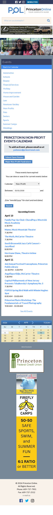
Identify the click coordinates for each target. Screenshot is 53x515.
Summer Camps (10, 124)
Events (7, 62)
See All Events (26, 311)
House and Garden (11, 96)
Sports (6, 120)
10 (41, 333)
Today (46, 322)
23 (34, 338)
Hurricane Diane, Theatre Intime (20, 253)
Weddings (7, 128)
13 (12, 335)
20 (12, 338)
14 (19, 335)
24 (41, 338)
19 (5, 338)
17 (41, 335)
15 (26, 335)
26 (5, 341)
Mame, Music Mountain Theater (20, 229)
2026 (5, 322)
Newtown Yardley (11, 104)
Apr (26, 322)
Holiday (6, 88)
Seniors (6, 116)
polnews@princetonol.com (26, 150)
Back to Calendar (10, 67)
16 (34, 335)
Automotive (8, 73)
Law (5, 100)
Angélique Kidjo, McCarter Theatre (22, 273)
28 (19, 341)
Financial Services (11, 84)
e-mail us (26, 495)
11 (48, 333)
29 (26, 341)
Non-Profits (8, 108)
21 (19, 338)
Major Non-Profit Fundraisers (18, 162)
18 (48, 335)
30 (34, 341)
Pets (5, 112)
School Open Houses (14, 157)
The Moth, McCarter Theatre (19, 236)
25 (48, 338)
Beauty (6, 80)
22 (26, 338)
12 (5, 335)
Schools (6, 77)
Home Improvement (12, 92)
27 (12, 341)
